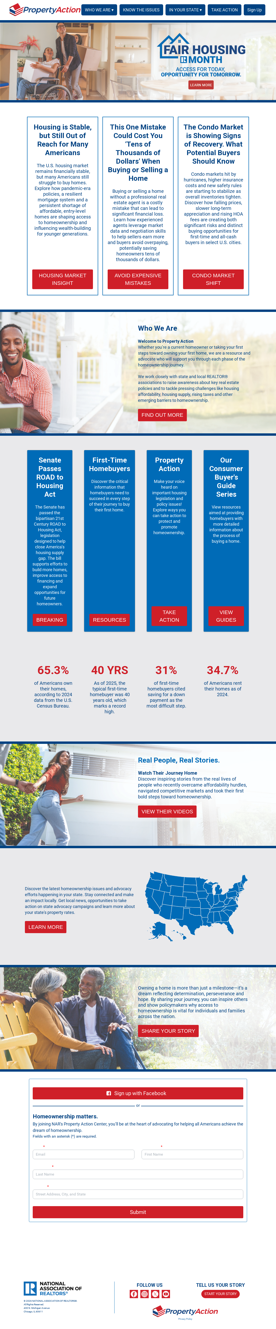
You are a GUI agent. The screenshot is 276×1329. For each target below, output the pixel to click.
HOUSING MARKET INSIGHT (62, 279)
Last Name (43, 1166)
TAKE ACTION (169, 616)
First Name (152, 1146)
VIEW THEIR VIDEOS (167, 812)
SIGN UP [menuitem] (254, 9)
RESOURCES (109, 620)
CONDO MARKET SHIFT (213, 279)
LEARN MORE (45, 927)
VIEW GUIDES (226, 616)
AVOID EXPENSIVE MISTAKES (138, 279)
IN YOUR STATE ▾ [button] (183, 9)
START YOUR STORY (220, 1294)
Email (39, 1146)
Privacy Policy (185, 1319)
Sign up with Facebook (136, 1093)
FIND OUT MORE (162, 415)
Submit (138, 1212)
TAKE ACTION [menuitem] (223, 9)
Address (43, 1186)
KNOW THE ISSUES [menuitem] (139, 9)
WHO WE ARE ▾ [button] (97, 9)
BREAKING (49, 620)
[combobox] (138, 1194)
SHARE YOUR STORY (168, 1031)
